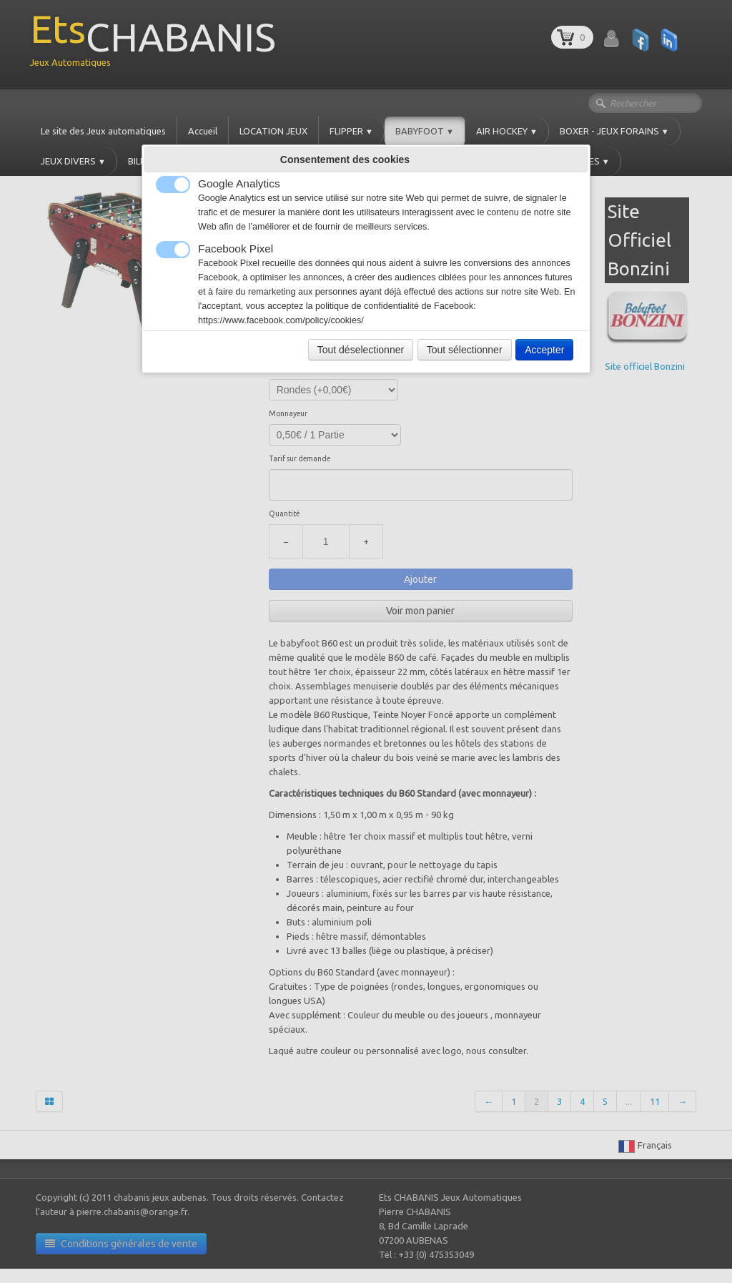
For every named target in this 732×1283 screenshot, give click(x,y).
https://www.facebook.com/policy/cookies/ (281, 320)
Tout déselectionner (360, 349)
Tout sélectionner (465, 349)
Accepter (544, 349)
